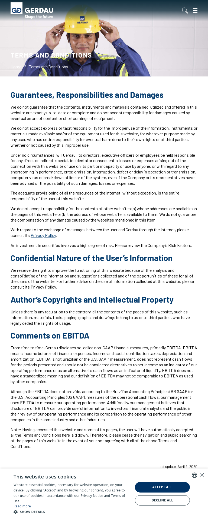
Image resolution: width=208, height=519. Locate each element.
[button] (71, 512)
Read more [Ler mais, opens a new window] (22, 506)
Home (16, 66)
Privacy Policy (43, 235)
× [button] (202, 475)
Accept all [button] (162, 487)
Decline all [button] (162, 500)
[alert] (104, 493)
